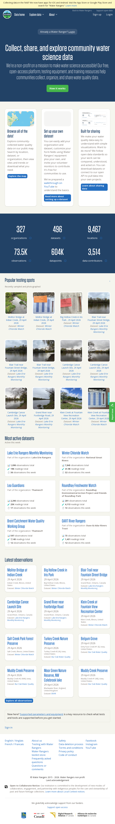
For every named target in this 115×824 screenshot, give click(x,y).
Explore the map (17, 176)
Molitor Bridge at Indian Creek (17, 572)
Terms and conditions (71, 747)
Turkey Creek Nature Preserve (56, 641)
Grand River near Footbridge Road (54, 604)
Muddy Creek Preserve (20, 670)
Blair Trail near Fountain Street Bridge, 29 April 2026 (99, 320)
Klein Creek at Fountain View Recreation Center (92, 606)
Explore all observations (19, 700)
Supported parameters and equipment (41, 714)
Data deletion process (71, 744)
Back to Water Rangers (82, 10)
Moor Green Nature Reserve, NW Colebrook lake (55, 675)
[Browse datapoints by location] (57, 251)
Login (109, 14)
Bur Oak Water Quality (61, 657)
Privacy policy (66, 751)
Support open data (104, 10)
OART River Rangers (74, 520)
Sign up (97, 14)
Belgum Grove (89, 638)
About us (37, 740)
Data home (19, 14)
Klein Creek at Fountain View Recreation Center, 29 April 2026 (71, 415)
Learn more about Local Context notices (65, 791)
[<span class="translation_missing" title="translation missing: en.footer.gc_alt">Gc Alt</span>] (39, 815)
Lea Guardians (15, 485)
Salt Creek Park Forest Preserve (20, 641)
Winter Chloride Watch (16, 327)
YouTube (91, 747)
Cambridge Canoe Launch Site (18, 604)
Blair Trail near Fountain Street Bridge (94, 572)
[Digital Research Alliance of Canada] (73, 815)
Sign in (8, 727)
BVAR (54, 693)
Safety (62, 740)
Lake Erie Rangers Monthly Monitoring (99, 329)
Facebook (91, 740)
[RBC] (23, 815)
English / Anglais (14, 740)
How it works (57, 88)
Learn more (71, 5)
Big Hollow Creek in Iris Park (55, 572)
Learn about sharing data (93, 187)
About (53, 14)
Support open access (57, 807)
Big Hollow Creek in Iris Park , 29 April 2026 (71, 318)
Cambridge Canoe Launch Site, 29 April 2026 (71, 367)
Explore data (36, 14)
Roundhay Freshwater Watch (79, 485)
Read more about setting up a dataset (56, 198)
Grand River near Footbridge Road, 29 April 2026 (44, 415)
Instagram (91, 744)
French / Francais (14, 744)
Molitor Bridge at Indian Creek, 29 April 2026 (16, 320)
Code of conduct (68, 755)
